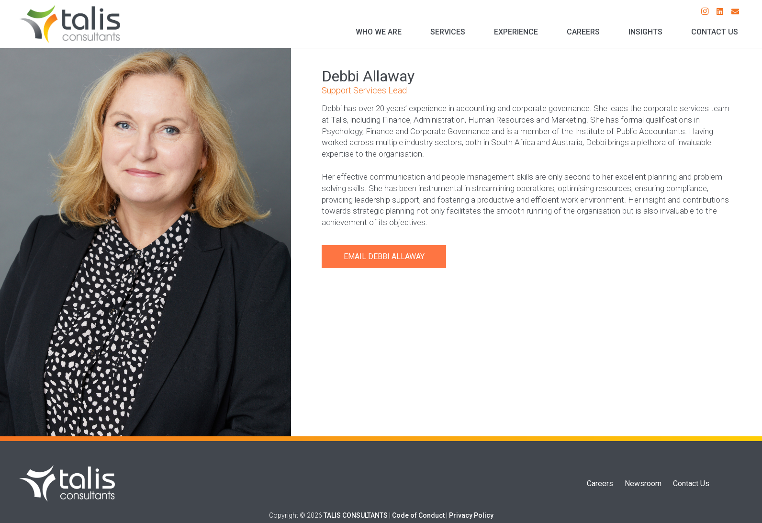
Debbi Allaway (396, 256)
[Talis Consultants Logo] (69, 24)
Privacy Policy (471, 515)
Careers (600, 483)
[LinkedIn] (720, 11)
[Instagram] (704, 11)
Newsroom (643, 483)
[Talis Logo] (67, 483)
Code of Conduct (418, 515)
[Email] (735, 11)
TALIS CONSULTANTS (356, 515)
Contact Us (691, 483)
